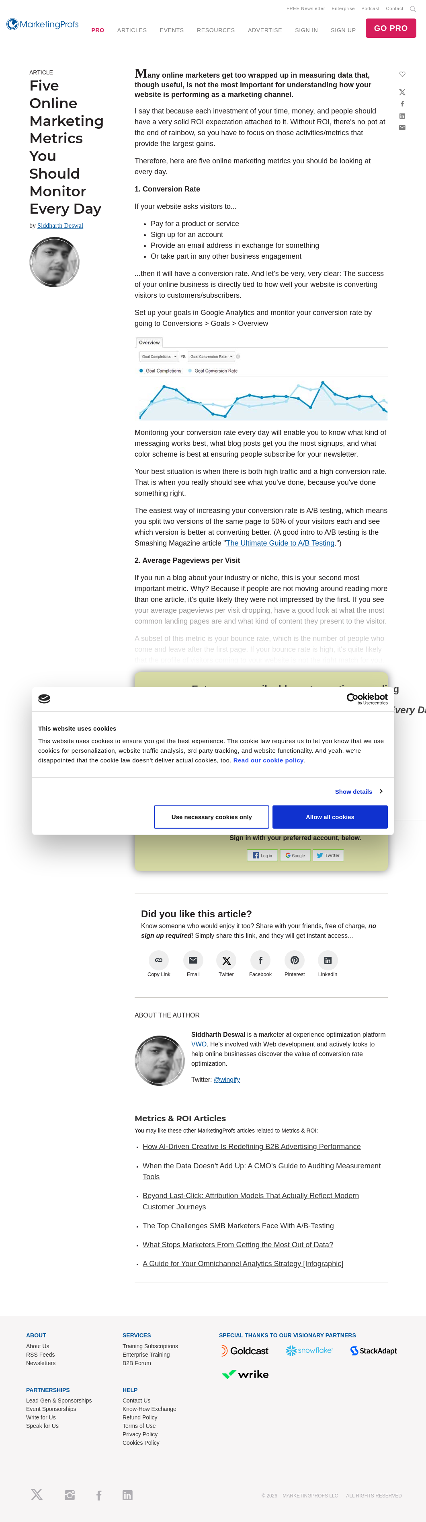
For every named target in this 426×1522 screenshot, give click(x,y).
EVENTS (172, 30)
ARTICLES (132, 30)
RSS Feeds (40, 1354)
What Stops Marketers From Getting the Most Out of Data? (238, 1245)
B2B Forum (137, 1363)
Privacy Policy (140, 1434)
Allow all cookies (330, 817)
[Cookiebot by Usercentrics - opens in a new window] (352, 699)
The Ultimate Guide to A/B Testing (280, 543)
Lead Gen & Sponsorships (59, 1400)
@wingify (227, 1079)
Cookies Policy (141, 1443)
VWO (199, 1044)
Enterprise (343, 8)
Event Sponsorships (51, 1409)
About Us (37, 1346)
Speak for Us (42, 1426)
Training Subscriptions (150, 1346)
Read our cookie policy (268, 760)
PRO (97, 30)
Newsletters (40, 1363)
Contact (394, 8)
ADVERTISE (265, 30)
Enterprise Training (146, 1354)
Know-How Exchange (149, 1409)
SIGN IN (306, 30)
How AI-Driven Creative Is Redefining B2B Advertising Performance (252, 1147)
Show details (354, 791)
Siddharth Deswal (60, 225)
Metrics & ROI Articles (180, 1118)
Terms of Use (139, 1426)
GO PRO (391, 28)
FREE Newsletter (306, 8)
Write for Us (41, 1417)
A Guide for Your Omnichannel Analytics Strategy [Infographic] (243, 1264)
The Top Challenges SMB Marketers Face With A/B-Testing (238, 1226)
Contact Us (136, 1400)
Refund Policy (140, 1417)
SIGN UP (343, 30)
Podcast (370, 8)
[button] (263, 854)
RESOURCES (216, 30)
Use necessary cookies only (212, 817)
